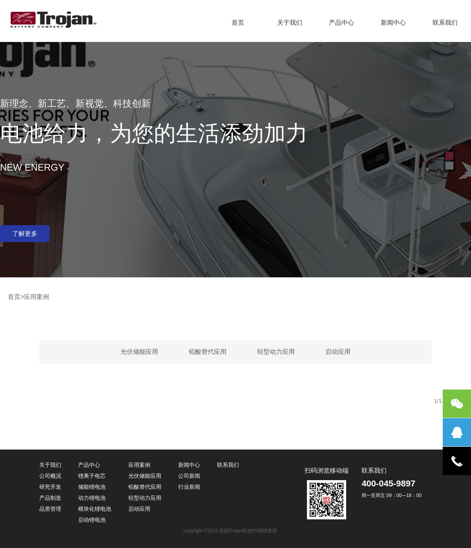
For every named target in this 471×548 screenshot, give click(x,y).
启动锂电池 (92, 520)
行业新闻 (189, 487)
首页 (238, 22)
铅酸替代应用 (207, 351)
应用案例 (139, 465)
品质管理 (50, 509)
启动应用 (338, 351)
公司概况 (50, 476)
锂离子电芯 (92, 476)
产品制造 (50, 498)
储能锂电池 (92, 487)
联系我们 (445, 22)
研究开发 (50, 487)
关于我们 (289, 22)
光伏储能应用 (139, 351)
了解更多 (24, 233)
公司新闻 (189, 476)
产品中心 (341, 22)
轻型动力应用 (276, 351)
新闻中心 (393, 22)
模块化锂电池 (94, 509)
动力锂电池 (92, 498)
